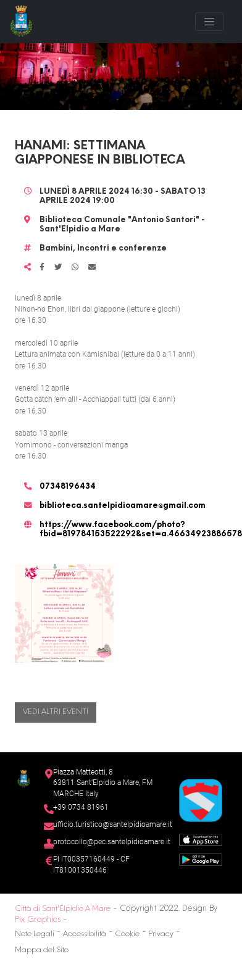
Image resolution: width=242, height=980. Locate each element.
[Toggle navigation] (209, 21)
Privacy (160, 934)
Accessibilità (84, 934)
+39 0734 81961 (81, 807)
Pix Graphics (37, 920)
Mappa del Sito (42, 950)
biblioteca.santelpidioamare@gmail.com (123, 506)
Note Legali (34, 934)
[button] (64, 613)
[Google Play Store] (200, 859)
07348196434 (68, 487)
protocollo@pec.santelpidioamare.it (111, 841)
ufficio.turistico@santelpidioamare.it (112, 824)
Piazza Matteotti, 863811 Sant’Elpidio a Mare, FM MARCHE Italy (102, 783)
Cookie (127, 934)
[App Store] (200, 839)
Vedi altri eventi (55, 712)
